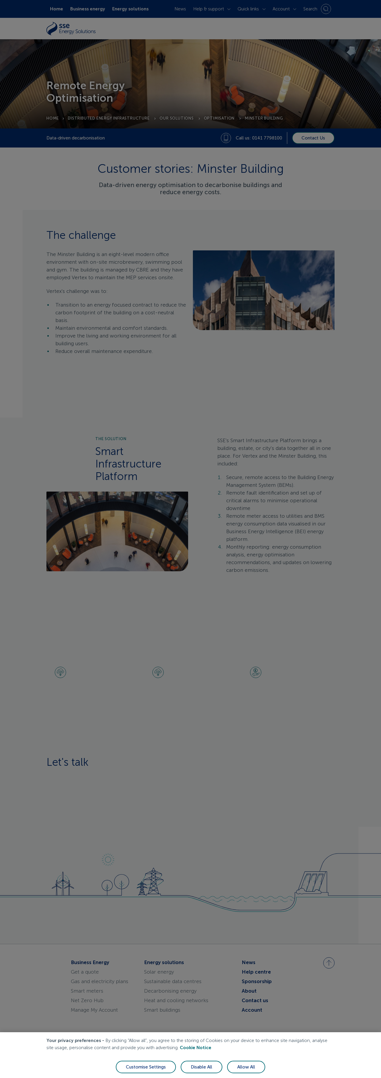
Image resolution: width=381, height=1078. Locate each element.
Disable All (201, 1067)
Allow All (246, 1067)
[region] (190, 1055)
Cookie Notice (195, 1047)
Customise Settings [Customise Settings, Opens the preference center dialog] (146, 1067)
